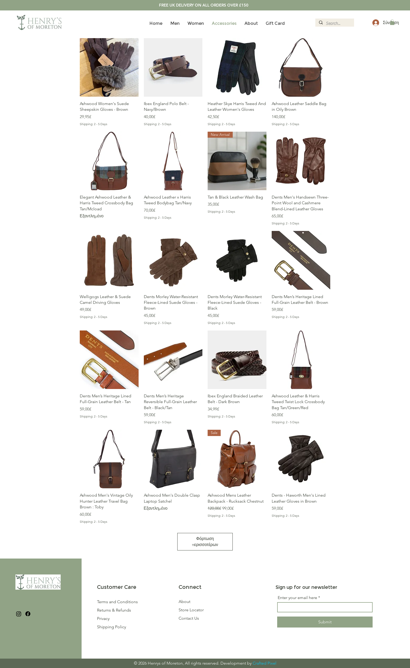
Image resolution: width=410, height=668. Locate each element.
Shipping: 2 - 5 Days (93, 124)
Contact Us (189, 618)
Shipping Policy (111, 626)
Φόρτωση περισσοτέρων (205, 541)
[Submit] (325, 622)
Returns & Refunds (114, 610)
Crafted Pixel (264, 663)
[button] (392, 22)
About (184, 601)
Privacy (103, 618)
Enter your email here (297, 598)
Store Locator (191, 609)
